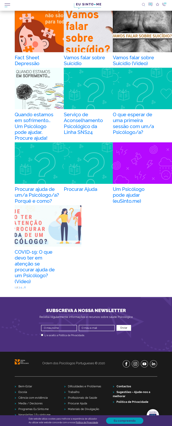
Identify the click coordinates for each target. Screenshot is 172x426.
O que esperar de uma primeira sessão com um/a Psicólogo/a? (133, 123)
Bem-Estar (25, 386)
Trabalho (74, 392)
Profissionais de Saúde (82, 397)
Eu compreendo (125, 420)
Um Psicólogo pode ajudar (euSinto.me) (129, 195)
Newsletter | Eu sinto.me (34, 414)
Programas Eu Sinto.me (33, 409)
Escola (22, 392)
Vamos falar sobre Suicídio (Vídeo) (133, 60)
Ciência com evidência (33, 397)
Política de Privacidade (71, 335)
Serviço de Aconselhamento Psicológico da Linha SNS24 (83, 123)
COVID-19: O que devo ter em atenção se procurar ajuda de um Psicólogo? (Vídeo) (35, 266)
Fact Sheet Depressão (27, 60)
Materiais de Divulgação (83, 409)
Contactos (124, 386)
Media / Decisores (30, 403)
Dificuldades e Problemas (84, 386)
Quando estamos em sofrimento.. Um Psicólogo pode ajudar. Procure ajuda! (34, 126)
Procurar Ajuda (80, 189)
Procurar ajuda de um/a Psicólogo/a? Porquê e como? (37, 195)
